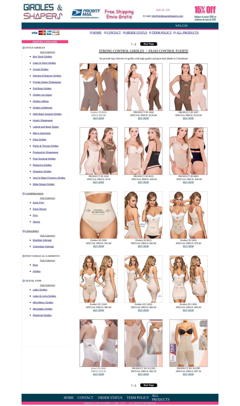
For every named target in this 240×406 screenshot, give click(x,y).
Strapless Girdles (42, 171)
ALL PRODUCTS (187, 32)
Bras (35, 265)
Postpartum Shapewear (45, 152)
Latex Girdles (40, 289)
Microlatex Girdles (42, 308)
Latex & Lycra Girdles (44, 296)
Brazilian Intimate (42, 240)
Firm (35, 215)
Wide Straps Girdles (44, 184)
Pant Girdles (39, 139)
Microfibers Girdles (43, 302)
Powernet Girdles (42, 315)
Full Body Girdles (42, 88)
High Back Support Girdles (47, 114)
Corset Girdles (40, 69)
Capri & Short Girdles (44, 63)
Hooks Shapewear (43, 120)
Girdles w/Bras (41, 101)
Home (97, 32)
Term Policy (162, 32)
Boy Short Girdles (42, 56)
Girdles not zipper (42, 94)
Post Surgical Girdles (44, 158)
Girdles (37, 107)
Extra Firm (38, 202)
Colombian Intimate (43, 246)
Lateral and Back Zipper (46, 126)
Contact (114, 32)
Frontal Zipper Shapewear (47, 82)
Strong (36, 221)
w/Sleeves (46, 107)
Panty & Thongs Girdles (45, 146)
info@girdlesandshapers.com (167, 16)
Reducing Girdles (42, 165)
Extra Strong (39, 209)
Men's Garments (42, 133)
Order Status (136, 32)
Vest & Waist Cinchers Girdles (49, 177)
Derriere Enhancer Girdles (47, 75)
